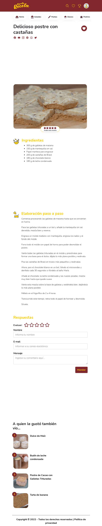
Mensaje (17, 353)
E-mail (16, 341)
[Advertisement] (50, 60)
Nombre (17, 330)
